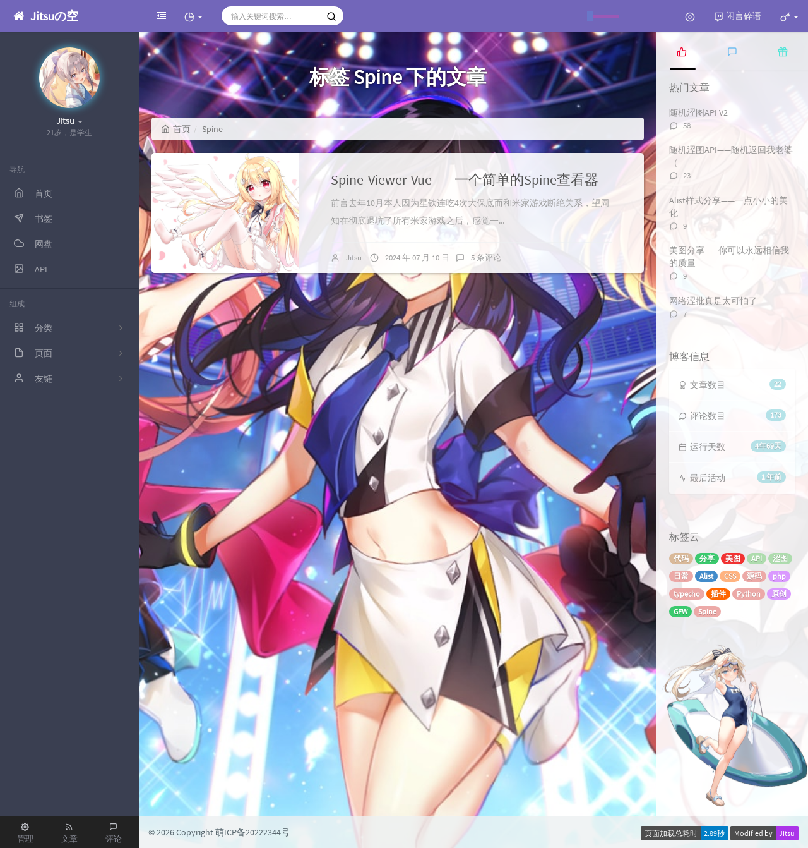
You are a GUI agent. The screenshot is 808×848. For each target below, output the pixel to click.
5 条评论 (486, 257)
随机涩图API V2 (698, 112)
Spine (707, 611)
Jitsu (354, 257)
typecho (687, 593)
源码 (754, 576)
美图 (732, 558)
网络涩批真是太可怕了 (713, 300)
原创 (779, 593)
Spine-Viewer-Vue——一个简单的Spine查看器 (464, 179)
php (779, 576)
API (756, 558)
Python (749, 593)
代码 (681, 558)
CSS (730, 576)
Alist (706, 576)
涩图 (780, 558)
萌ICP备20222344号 (252, 832)
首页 (176, 129)
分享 (707, 558)
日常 (681, 576)
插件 (718, 593)
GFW (680, 611)
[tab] (681, 51)
